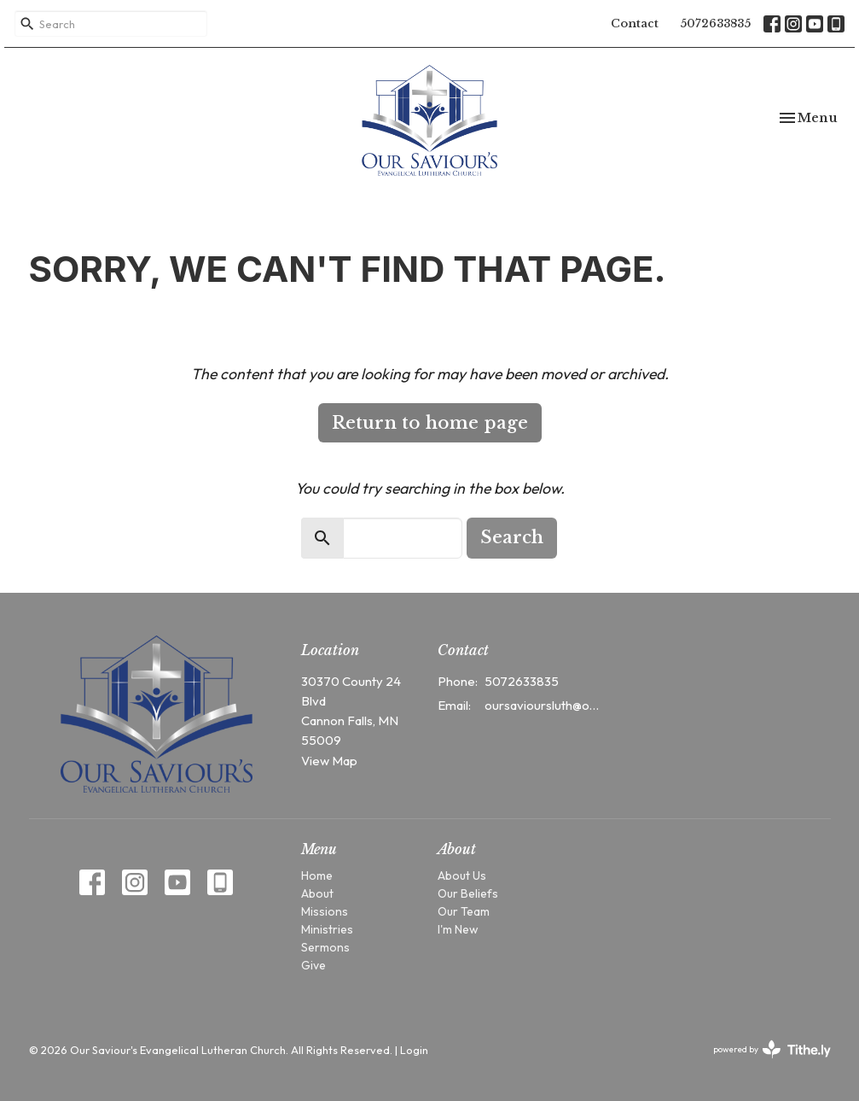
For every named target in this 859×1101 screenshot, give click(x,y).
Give (313, 965)
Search (511, 537)
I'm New (458, 929)
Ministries (327, 929)
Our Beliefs (468, 893)
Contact (635, 23)
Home (317, 875)
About (317, 893)
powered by (772, 1049)
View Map (329, 761)
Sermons (325, 947)
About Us (462, 875)
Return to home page (430, 423)
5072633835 (715, 23)
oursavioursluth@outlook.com (543, 705)
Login (414, 1050)
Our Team (464, 911)
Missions (324, 911)
